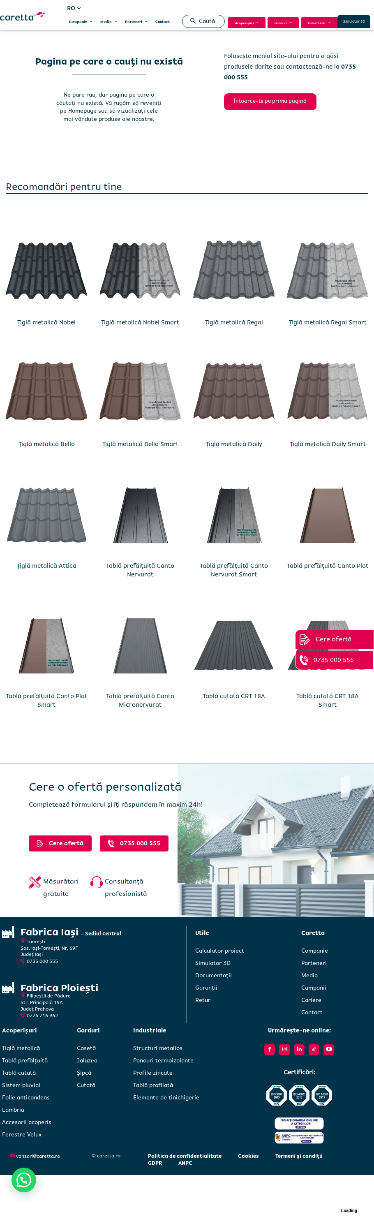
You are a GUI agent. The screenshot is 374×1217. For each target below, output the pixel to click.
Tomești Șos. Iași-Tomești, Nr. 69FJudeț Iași (49, 948)
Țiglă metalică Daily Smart (328, 444)
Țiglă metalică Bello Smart (140, 444)
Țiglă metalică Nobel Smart (140, 322)
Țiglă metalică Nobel (46, 322)
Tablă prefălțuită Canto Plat (327, 565)
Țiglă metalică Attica (46, 565)
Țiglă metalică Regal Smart (328, 322)
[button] (201, 21)
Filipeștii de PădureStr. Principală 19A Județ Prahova (46, 1002)
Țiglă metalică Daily (234, 444)
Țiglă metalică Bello (46, 444)
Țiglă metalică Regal (234, 322)
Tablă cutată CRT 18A (234, 696)
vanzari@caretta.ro (38, 1156)
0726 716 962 (42, 1015)
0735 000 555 (42, 961)
